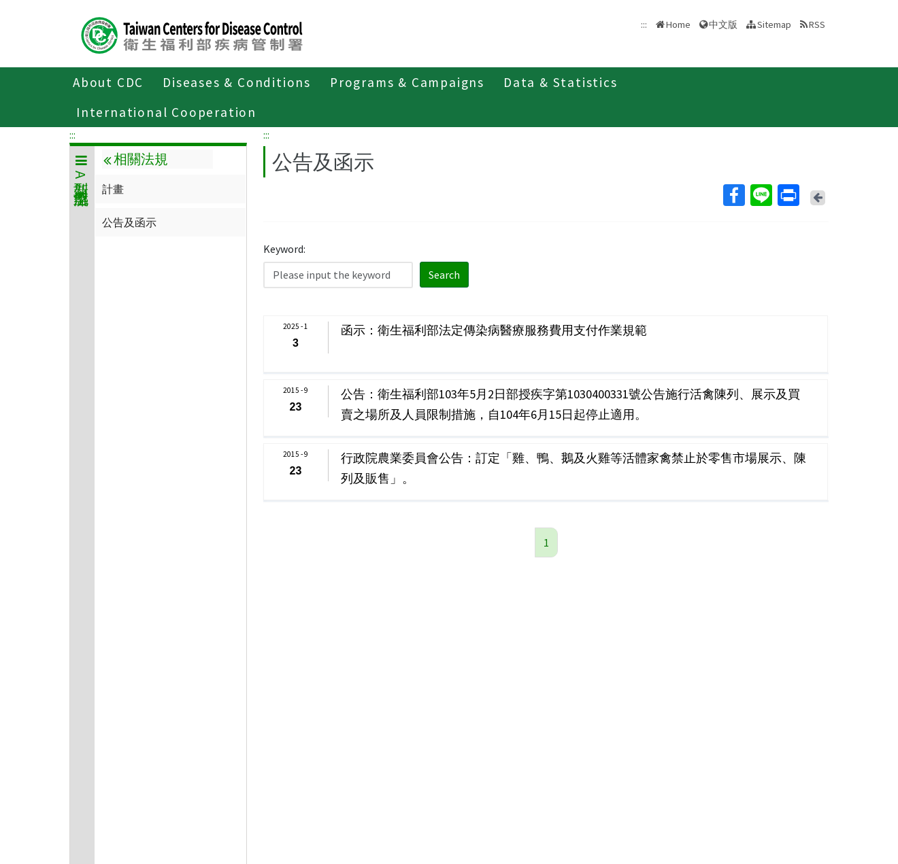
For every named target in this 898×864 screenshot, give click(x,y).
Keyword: (284, 249)
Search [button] (444, 274)
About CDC (108, 82)
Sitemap (774, 24)
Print (787, 195)
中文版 (723, 24)
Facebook (733, 195)
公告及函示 (129, 222)
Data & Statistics (560, 82)
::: (72, 134)
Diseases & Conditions (237, 82)
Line (760, 195)
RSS (817, 24)
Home (678, 24)
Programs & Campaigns (407, 82)
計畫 (113, 189)
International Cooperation (166, 112)
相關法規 (135, 159)
